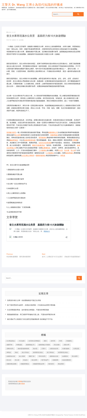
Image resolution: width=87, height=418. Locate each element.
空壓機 (74, 140)
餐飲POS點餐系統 (38, 145)
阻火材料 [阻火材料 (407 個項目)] (34, 360)
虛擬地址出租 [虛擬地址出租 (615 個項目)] (54, 356)
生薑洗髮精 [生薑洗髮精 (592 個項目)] (65, 348)
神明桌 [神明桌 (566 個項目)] (9, 352)
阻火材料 (18, 135)
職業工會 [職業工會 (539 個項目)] (31, 356)
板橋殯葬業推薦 (29, 140)
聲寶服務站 (43, 138)
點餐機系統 (46, 148)
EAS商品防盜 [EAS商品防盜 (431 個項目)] (11, 341)
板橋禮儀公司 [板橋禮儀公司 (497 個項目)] (30, 345)
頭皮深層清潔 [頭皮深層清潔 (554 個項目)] (66, 360)
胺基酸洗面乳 (11, 132)
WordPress (82, 415)
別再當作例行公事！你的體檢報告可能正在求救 (24, 300)
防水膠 (66, 150)
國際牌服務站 (40, 156)
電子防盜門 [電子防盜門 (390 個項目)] (44, 360)
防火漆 (73, 150)
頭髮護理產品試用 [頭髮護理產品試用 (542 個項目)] (38, 364)
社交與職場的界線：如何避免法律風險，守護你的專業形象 (28, 310)
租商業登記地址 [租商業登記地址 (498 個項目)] (38, 352)
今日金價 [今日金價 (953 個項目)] (21, 341)
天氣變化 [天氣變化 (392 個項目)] (69, 341)
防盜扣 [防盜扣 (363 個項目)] (25, 360)
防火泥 (60, 150)
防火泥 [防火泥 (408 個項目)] (9, 360)
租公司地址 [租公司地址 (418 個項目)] (25, 352)
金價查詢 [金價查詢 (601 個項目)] (65, 356)
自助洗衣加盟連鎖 (45, 143)
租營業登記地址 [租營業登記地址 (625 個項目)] (63, 352)
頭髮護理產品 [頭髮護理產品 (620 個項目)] (25, 364)
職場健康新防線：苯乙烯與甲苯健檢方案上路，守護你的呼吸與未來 (31, 314)
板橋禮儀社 (69, 153)
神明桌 (62, 156)
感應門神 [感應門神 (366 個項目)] (9, 345)
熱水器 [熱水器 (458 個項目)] (35, 348)
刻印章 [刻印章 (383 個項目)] (53, 341)
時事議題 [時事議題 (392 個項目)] (19, 345)
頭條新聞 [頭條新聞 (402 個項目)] (55, 360)
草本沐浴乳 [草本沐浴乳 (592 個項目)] (42, 356)
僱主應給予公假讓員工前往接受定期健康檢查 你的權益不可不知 (30, 319)
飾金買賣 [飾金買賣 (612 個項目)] (61, 364)
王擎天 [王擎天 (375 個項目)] (43, 348)
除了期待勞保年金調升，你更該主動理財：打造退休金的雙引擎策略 (31, 305)
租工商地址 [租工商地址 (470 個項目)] (50, 352)
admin (14, 40)
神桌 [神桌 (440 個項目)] (16, 352)
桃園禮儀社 (54, 135)
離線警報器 (14, 140)
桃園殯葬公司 (53, 132)
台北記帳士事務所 (27, 156)
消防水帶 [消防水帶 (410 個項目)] (66, 345)
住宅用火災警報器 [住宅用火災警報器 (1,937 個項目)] (34, 341)
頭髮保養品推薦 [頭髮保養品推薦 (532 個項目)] (11, 364)
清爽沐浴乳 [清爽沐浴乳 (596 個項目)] (10, 348)
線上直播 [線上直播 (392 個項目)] (22, 356)
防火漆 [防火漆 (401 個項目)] (17, 360)
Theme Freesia (68, 415)
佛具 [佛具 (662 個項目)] (45, 341)
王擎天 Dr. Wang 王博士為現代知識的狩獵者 (32, 4)
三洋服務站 (43, 150)
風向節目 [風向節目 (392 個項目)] (51, 364)
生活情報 (21, 40)
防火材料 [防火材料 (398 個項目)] (75, 356)
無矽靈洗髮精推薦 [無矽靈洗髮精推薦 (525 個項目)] (23, 348)
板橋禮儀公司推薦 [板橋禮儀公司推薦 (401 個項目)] (44, 345)
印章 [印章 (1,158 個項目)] (60, 341)
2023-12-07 (11, 32)
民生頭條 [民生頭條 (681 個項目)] (56, 345)
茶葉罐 (22, 384)
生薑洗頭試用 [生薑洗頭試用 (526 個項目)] (54, 348)
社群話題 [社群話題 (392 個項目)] (76, 348)
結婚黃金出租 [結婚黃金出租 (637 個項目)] (11, 356)
